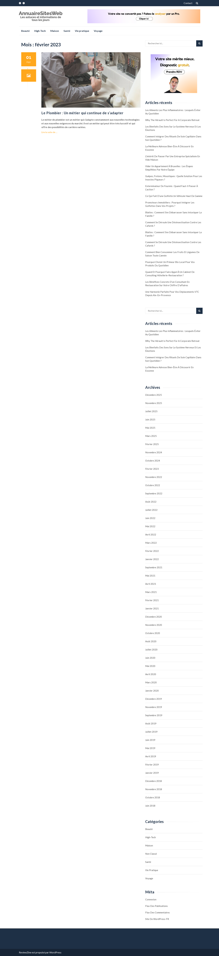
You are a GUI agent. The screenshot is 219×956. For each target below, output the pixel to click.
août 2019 (150, 723)
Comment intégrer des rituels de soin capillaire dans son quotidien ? (173, 138)
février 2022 (152, 551)
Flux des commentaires (157, 912)
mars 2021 (151, 592)
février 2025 (152, 444)
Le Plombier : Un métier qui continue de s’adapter (82, 113)
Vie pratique (82, 30)
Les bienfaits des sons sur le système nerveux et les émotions (173, 128)
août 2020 (150, 641)
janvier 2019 (152, 772)
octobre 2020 (152, 633)
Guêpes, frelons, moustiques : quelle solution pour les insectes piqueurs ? (173, 178)
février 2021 (152, 600)
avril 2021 (150, 583)
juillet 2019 (151, 731)
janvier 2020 (152, 690)
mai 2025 (150, 427)
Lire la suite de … (49, 132)
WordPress (55, 952)
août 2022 (150, 501)
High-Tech (40, 30)
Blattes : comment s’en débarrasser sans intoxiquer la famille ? (173, 214)
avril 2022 (150, 534)
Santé (67, 30)
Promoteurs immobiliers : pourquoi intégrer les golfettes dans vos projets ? (169, 204)
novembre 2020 (153, 624)
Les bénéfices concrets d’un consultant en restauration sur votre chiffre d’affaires (167, 283)
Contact (188, 3)
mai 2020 (150, 666)
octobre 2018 (152, 797)
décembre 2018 (153, 781)
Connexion (150, 899)
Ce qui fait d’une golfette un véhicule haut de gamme (173, 196)
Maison (54, 30)
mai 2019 (150, 748)
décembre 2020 (153, 616)
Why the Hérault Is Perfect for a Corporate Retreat (172, 120)
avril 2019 (150, 756)
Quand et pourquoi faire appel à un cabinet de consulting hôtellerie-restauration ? (170, 274)
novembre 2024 (153, 452)
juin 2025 (150, 419)
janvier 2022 (152, 559)
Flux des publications (156, 906)
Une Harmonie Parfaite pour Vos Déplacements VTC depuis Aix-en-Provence (172, 293)
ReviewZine (25, 952)
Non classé (151, 853)
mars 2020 (151, 682)
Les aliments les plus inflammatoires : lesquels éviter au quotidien (173, 112)
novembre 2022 (153, 477)
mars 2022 (151, 542)
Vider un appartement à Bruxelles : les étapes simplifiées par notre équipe (169, 168)
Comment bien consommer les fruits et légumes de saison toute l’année (172, 254)
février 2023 (152, 468)
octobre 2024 (152, 460)
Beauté (25, 30)
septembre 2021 (153, 567)
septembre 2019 (153, 715)
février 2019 (152, 764)
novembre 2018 (153, 789)
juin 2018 (150, 805)
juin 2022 (150, 518)
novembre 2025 (153, 403)
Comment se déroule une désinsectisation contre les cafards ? (173, 224)
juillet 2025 (151, 411)
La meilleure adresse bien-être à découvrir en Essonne (169, 148)
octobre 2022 (152, 485)
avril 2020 (150, 674)
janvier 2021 (152, 608)
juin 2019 (150, 740)
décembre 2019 (153, 698)
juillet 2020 (151, 649)
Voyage (98, 30)
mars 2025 (151, 436)
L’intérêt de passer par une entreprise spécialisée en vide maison (172, 158)
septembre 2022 (153, 493)
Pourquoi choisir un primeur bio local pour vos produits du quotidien (170, 264)
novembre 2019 (153, 707)
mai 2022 (150, 526)
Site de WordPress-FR (157, 919)
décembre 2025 (153, 394)
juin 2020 (150, 657)
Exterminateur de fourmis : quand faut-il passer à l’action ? (171, 188)
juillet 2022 (151, 509)
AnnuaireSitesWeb (41, 13)
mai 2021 (150, 575)
